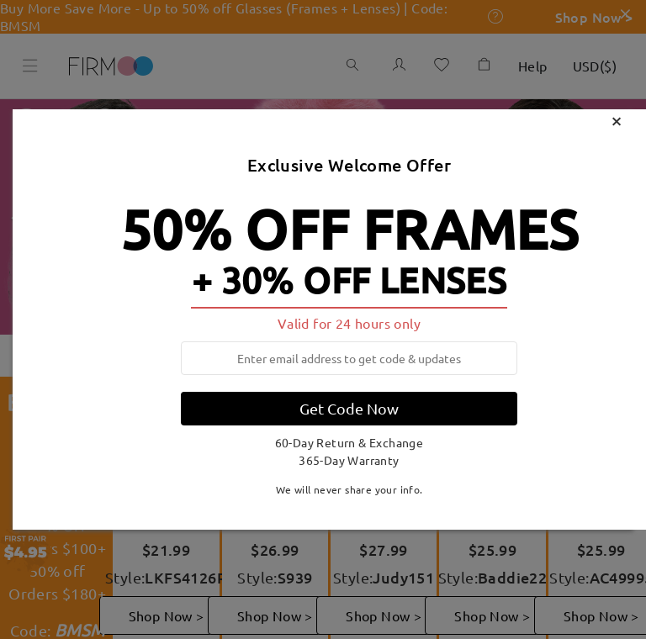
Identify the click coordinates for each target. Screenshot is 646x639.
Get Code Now (349, 408)
